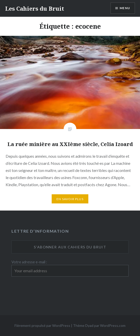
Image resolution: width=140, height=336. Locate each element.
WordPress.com (112, 325)
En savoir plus (70, 199)
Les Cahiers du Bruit (34, 8)
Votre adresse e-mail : (29, 262)
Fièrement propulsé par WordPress (42, 325)
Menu (125, 8)
